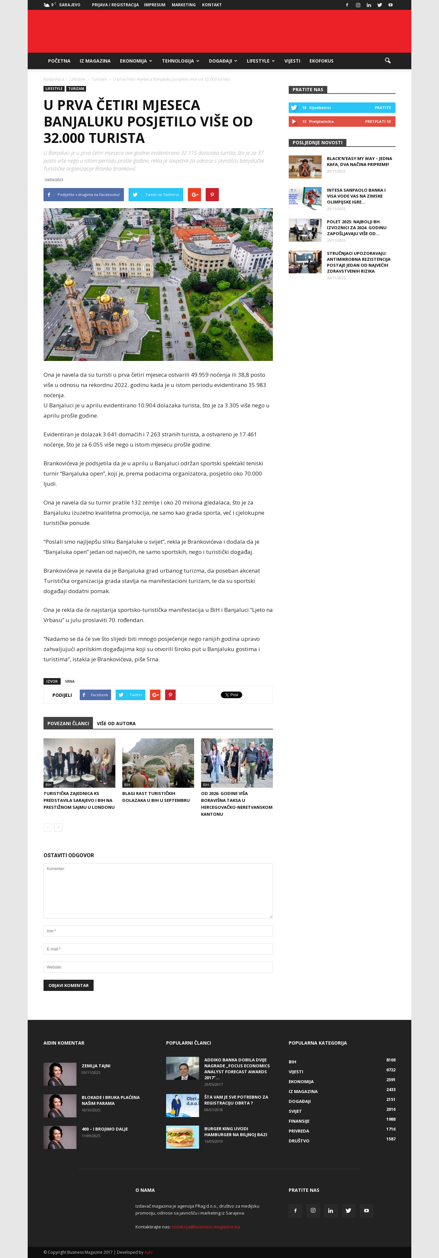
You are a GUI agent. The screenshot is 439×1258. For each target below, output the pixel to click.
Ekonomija (136, 61)
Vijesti (292, 61)
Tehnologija (180, 61)
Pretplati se (378, 121)
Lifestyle (261, 61)
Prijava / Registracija (115, 5)
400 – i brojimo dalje (105, 1129)
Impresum (154, 5)
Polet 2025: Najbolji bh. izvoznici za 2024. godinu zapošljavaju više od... (357, 227)
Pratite (383, 107)
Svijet (295, 1111)
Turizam (76, 88)
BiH (48, 784)
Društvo (299, 1141)
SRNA (69, 681)
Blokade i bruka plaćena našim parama (111, 1100)
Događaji (223, 61)
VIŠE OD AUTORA (116, 723)
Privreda (299, 1131)
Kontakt (212, 5)
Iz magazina (95, 61)
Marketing (184, 5)
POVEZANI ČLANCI (68, 723)
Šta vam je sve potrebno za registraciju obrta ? (236, 1100)
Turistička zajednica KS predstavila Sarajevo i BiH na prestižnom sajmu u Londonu (79, 800)
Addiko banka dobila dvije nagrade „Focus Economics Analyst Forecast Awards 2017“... (237, 1068)
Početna (59, 61)
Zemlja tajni (96, 1066)
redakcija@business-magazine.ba (206, 1227)
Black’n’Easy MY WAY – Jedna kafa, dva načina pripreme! (359, 161)
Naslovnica (54, 79)
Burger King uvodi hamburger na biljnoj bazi (235, 1131)
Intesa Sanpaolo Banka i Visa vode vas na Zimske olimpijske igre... (356, 196)
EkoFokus (321, 61)
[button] (387, 61)
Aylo (148, 1252)
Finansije (299, 1121)
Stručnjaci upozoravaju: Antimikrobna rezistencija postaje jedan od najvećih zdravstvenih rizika (359, 262)
